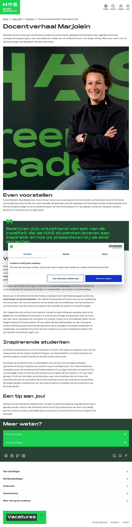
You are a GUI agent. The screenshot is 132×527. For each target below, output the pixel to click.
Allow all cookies (103, 278)
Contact (125, 522)
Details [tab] (66, 254)
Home (6, 19)
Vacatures (21, 517)
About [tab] (105, 254)
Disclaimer (114, 522)
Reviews (30, 19)
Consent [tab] (27, 254)
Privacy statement (99, 522)
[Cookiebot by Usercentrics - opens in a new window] (111, 247)
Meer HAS (17, 19)
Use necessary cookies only (66, 278)
